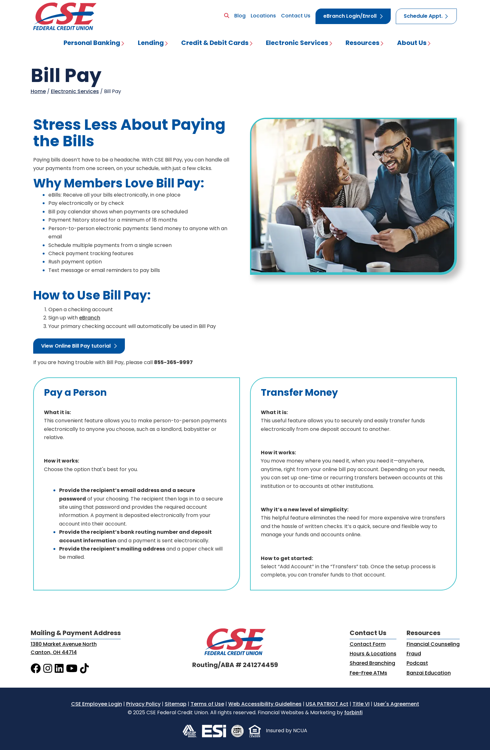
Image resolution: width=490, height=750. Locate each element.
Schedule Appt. (423, 16)
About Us (411, 43)
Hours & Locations (373, 654)
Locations (263, 16)
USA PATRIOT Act (327, 704)
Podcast (417, 663)
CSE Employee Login (96, 704)
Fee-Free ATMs (368, 673)
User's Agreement (396, 704)
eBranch (89, 318)
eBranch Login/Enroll (350, 16)
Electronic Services (297, 43)
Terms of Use (207, 704)
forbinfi (353, 713)
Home (38, 92)
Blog (240, 16)
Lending (151, 43)
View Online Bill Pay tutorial (76, 346)
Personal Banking (92, 43)
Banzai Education (429, 673)
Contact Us (295, 16)
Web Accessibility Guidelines (265, 704)
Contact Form (368, 644)
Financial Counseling (433, 644)
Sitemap (176, 704)
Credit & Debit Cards (214, 43)
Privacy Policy (143, 704)
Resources (362, 43)
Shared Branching (372, 663)
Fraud (414, 654)
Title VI (361, 704)
